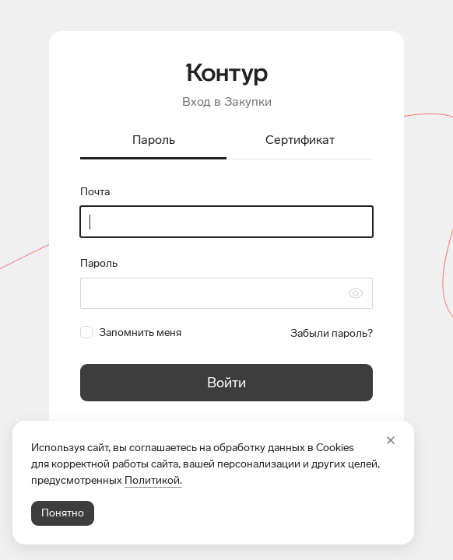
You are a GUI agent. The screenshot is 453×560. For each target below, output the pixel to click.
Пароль (99, 263)
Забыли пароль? (331, 333)
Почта (95, 191)
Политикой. (153, 480)
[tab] (153, 141)
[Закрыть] (391, 440)
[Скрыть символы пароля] (355, 293)
